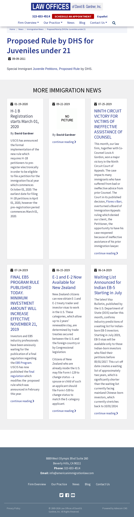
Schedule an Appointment (73, 16)
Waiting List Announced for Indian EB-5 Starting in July (108, 284)
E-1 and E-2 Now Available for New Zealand (67, 282)
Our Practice (59, 484)
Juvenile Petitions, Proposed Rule (56, 69)
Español (102, 16)
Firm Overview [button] (27, 23)
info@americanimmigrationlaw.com (71, 473)
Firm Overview (37, 484)
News (71, 23)
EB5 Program (23, 363)
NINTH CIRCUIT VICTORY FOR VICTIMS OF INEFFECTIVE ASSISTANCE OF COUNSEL (108, 124)
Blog (82, 23)
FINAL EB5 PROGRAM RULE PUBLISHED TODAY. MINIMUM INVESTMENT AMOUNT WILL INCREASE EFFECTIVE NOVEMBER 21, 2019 (24, 303)
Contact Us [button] (97, 23)
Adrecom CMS (120, 508)
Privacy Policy (13, 508)
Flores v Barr (113, 201)
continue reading (64, 142)
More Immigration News (67, 90)
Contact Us (103, 484)
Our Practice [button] (52, 23)
